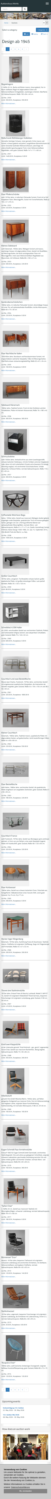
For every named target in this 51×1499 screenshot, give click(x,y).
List (26, 34)
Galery (35, 34)
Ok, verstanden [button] (25, 1491)
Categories (42, 30)
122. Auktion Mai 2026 (11, 1414)
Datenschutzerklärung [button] (20, 1487)
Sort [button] (44, 34)
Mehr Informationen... (8, 103)
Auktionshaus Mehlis (10, 3)
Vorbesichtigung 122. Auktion (13, 1408)
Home (6, 23)
